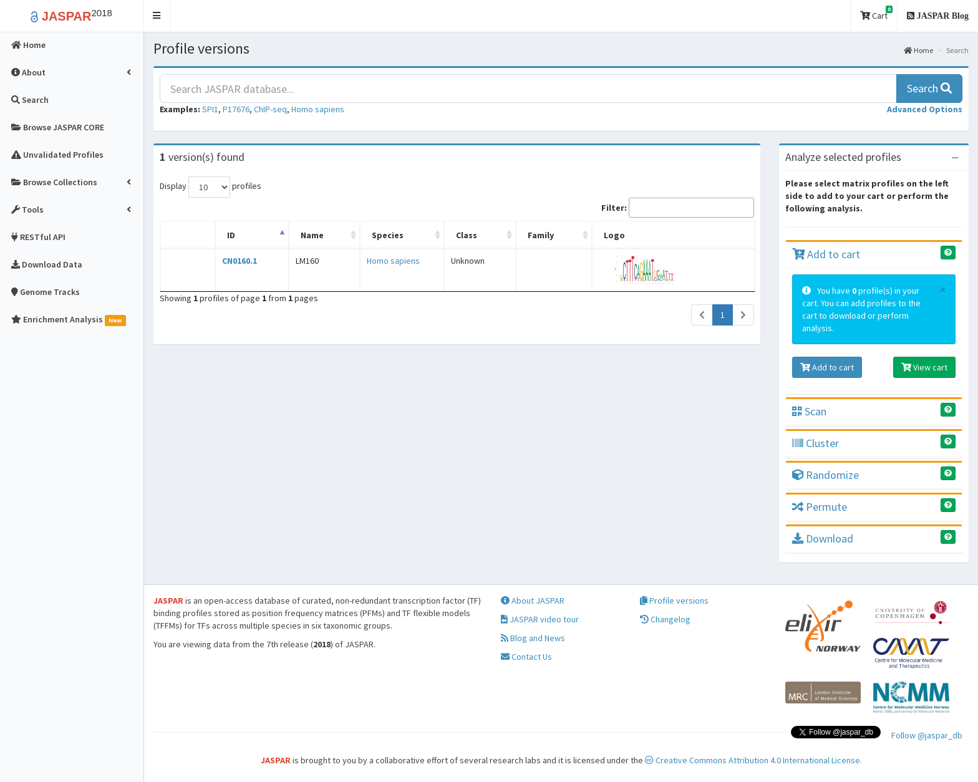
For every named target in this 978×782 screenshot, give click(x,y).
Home (918, 50)
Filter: (677, 208)
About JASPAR (532, 600)
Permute (819, 507)
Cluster (815, 443)
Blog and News (533, 638)
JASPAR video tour (540, 619)
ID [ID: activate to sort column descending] (230, 235)
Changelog (665, 619)
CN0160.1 (238, 260)
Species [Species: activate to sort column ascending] (383, 235)
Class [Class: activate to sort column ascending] (475, 235)
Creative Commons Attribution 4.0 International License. (753, 760)
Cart (876, 13)
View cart (924, 367)
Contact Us (526, 656)
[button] (156, 16)
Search (929, 88)
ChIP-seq (270, 109)
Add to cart (826, 254)
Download (822, 538)
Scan (809, 411)
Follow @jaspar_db (926, 735)
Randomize (825, 475)
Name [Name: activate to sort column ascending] (309, 235)
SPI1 (210, 109)
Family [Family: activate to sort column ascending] (548, 235)
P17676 (236, 109)
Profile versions (674, 600)
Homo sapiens (317, 109)
